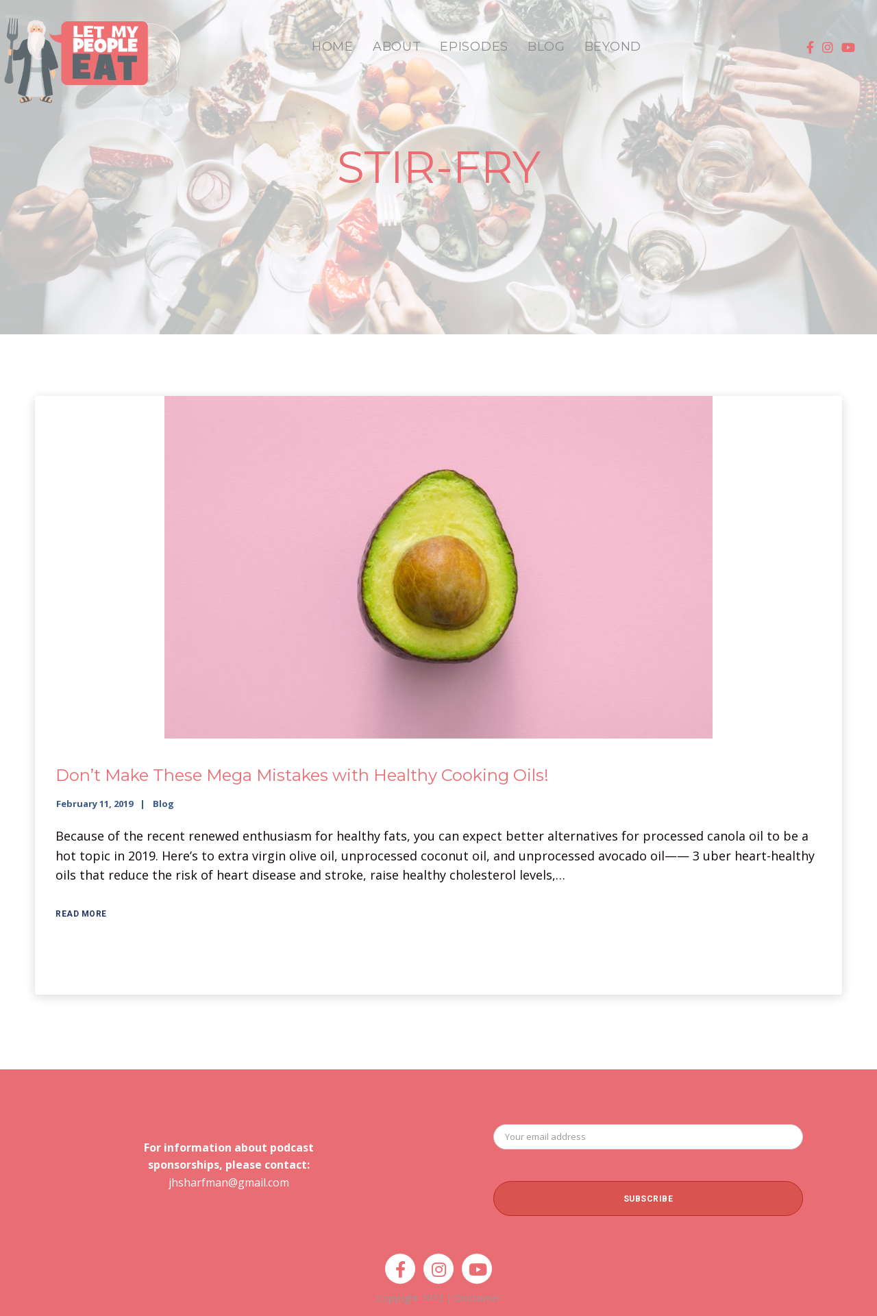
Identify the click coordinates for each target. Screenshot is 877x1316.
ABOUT (397, 46)
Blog (163, 803)
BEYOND (612, 46)
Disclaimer (477, 1297)
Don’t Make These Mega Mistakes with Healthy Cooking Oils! (302, 775)
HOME (333, 46)
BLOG (546, 46)
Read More (81, 914)
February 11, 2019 (94, 803)
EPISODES (474, 46)
